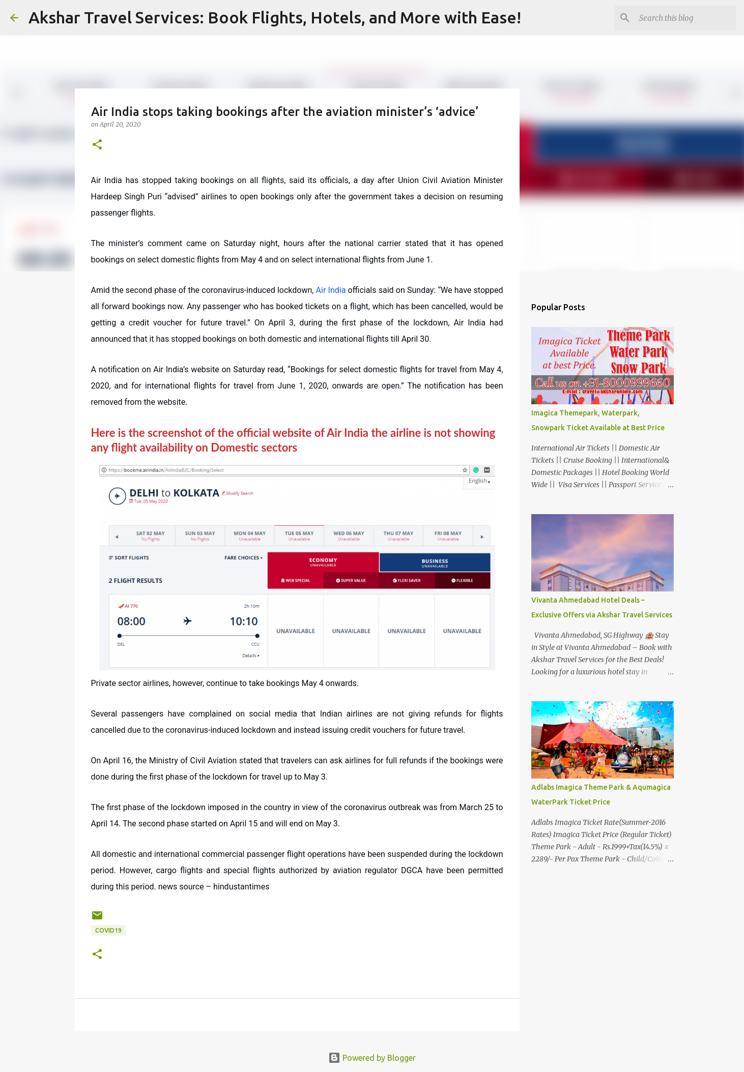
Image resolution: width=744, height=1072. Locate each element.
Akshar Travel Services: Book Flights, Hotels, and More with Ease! (274, 17)
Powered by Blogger (372, 1057)
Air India (331, 290)
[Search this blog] (682, 18)
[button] (97, 145)
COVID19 (108, 930)
